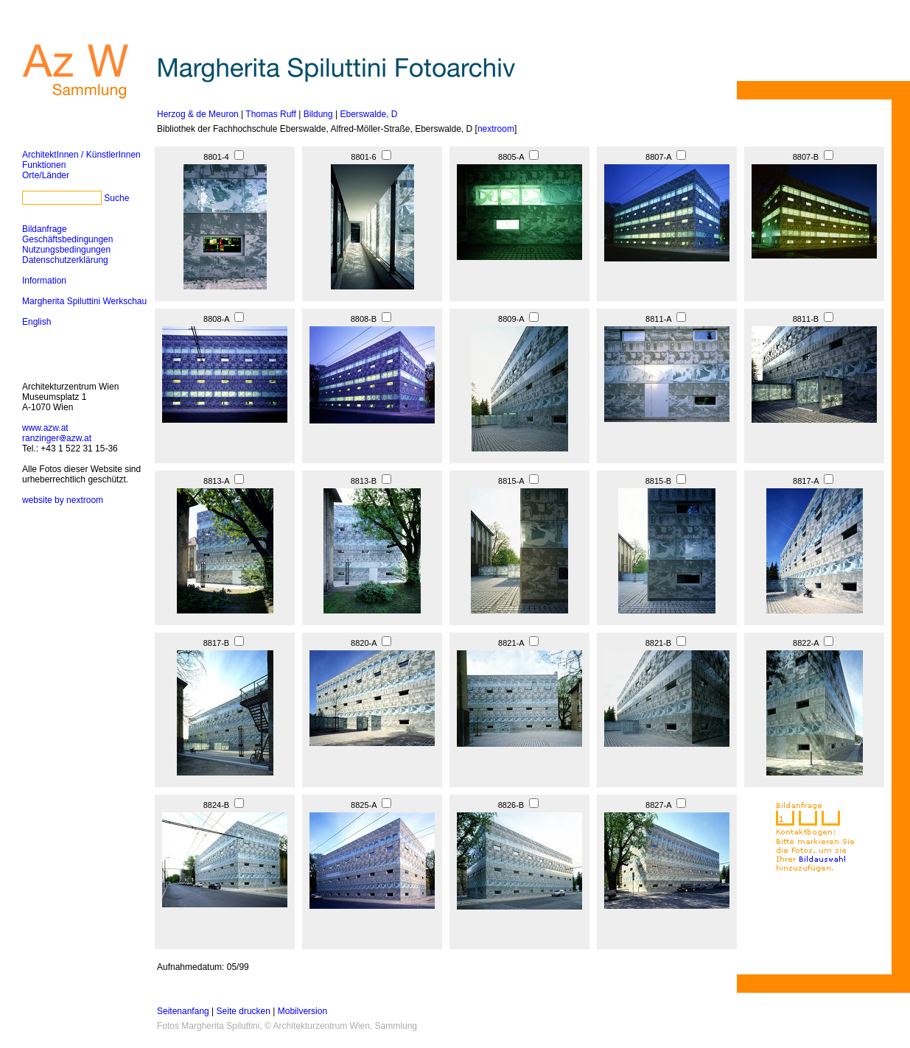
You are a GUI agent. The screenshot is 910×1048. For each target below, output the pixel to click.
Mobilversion (302, 1011)
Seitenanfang (183, 1011)
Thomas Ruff (270, 114)
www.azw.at (45, 428)
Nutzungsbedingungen (66, 250)
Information (44, 280)
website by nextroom (62, 500)
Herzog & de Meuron (198, 114)
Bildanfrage (44, 229)
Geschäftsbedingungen (67, 239)
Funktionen (44, 165)
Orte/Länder (45, 175)
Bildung (318, 114)
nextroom (495, 129)
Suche (116, 198)
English (36, 322)
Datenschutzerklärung (65, 260)
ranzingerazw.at (56, 438)
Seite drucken (243, 1011)
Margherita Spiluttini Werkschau (84, 301)
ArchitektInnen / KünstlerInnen (81, 155)
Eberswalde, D (368, 114)
